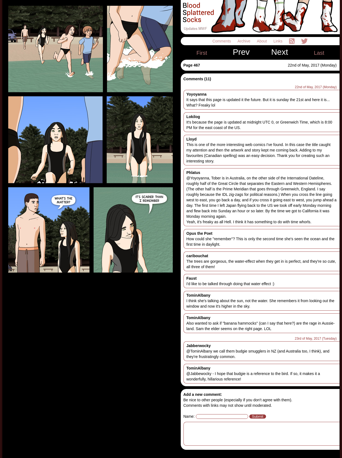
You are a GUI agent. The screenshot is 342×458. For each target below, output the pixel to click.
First (201, 53)
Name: (189, 416)
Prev (241, 52)
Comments (222, 41)
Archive (244, 41)
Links (278, 41)
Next (279, 52)
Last (319, 53)
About (262, 41)
